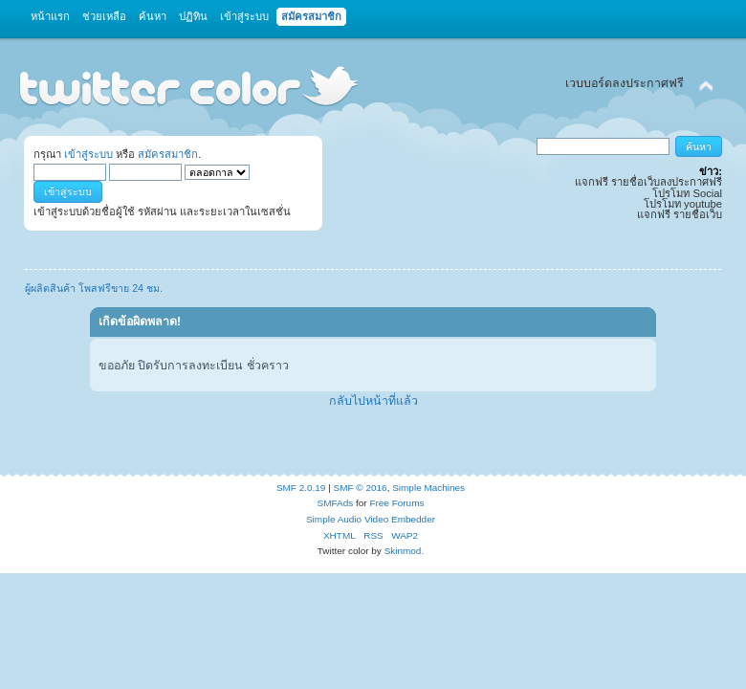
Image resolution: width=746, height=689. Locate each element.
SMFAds (336, 503)
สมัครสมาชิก (168, 154)
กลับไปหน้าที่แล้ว (373, 401)
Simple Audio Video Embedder (370, 519)
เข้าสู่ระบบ (88, 154)
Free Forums (396, 503)
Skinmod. (404, 550)
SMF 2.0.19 (301, 487)
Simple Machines (428, 487)
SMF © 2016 (360, 487)
